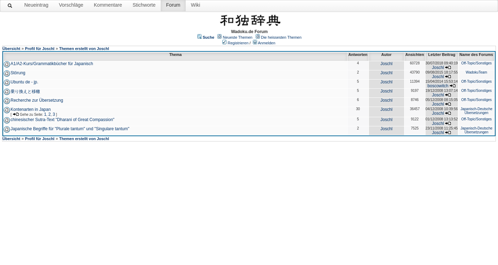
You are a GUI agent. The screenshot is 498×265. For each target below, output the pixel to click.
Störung (18, 72)
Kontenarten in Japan (31, 109)
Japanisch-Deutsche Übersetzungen (476, 111)
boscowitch (438, 85)
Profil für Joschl (40, 48)
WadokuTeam (476, 72)
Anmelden (266, 43)
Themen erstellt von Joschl (84, 48)
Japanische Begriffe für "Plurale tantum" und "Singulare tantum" (70, 128)
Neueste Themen (238, 37)
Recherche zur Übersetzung (37, 100)
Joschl (386, 63)
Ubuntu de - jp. (24, 82)
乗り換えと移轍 (25, 91)
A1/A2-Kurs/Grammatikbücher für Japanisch (52, 63)
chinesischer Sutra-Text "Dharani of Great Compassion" (62, 119)
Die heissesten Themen (281, 37)
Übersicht (11, 48)
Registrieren (238, 43)
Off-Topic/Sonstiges (476, 63)
